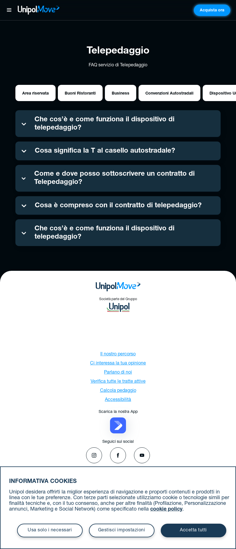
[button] (118, 426)
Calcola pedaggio (118, 391)
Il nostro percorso (118, 354)
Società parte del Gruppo (118, 305)
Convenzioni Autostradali (169, 94)
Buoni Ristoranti (80, 94)
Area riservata (35, 94)
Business (120, 94)
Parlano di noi (118, 372)
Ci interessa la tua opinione (118, 363)
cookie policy (166, 509)
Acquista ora (212, 11)
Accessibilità (118, 400)
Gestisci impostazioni (121, 530)
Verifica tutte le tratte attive (118, 382)
